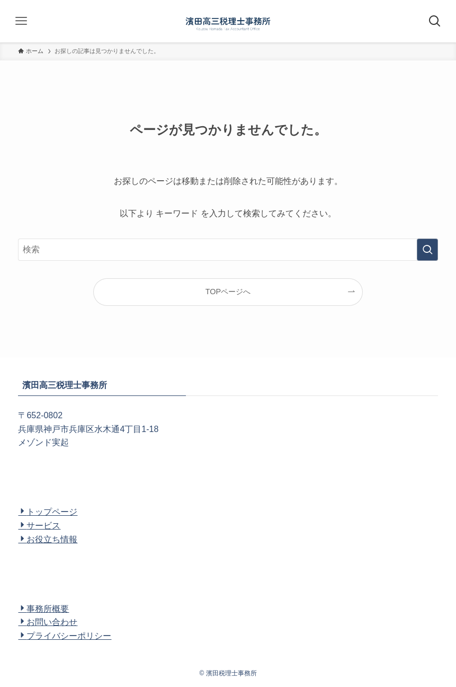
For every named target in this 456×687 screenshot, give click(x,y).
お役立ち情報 (47, 539)
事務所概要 (43, 608)
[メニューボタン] (21, 21)
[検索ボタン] (435, 21)
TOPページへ (228, 291)
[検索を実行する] (427, 250)
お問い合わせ (47, 622)
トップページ (47, 511)
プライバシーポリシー (64, 635)
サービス (39, 525)
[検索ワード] (227, 250)
